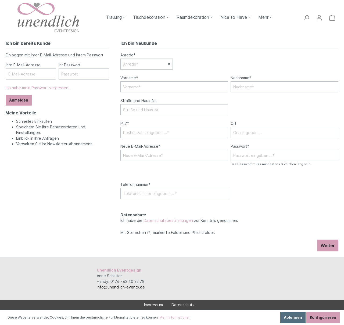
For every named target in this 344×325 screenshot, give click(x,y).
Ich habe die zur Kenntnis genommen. (179, 217)
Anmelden (18, 100)
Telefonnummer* (135, 184)
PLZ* (124, 123)
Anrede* (127, 55)
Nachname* (241, 77)
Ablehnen (293, 317)
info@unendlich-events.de (121, 287)
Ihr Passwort (70, 65)
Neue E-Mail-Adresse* (140, 146)
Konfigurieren (323, 317)
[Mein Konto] (319, 17)
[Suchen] (306, 17)
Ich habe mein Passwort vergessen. (37, 87)
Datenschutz (183, 304)
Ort (233, 123)
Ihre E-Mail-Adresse (23, 65)
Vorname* (129, 77)
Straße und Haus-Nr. (138, 100)
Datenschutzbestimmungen (168, 220)
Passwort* (240, 146)
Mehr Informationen (175, 317)
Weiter (328, 245)
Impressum (153, 304)
